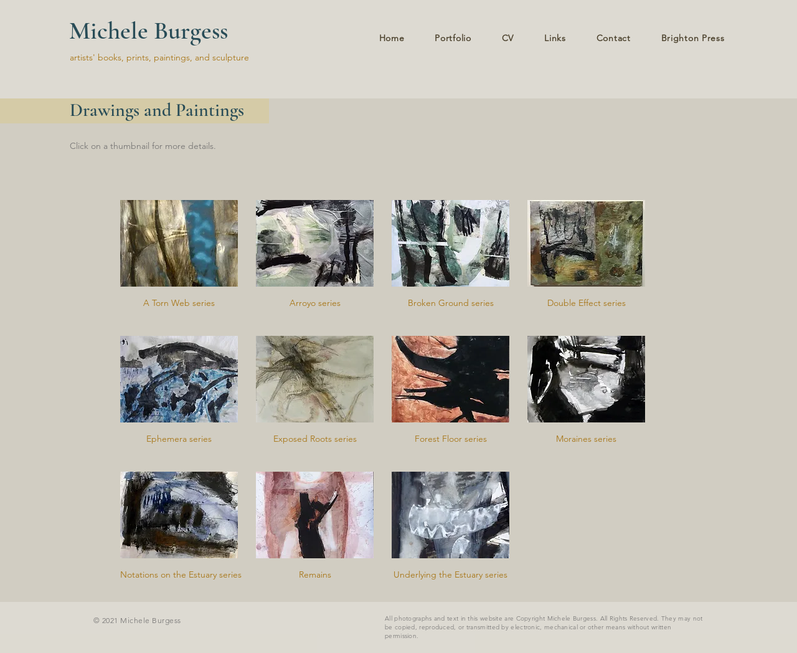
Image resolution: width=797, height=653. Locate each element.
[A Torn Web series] (179, 303)
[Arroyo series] (315, 303)
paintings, (174, 57)
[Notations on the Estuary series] (181, 575)
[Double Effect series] (586, 303)
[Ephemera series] (179, 439)
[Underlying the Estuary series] (450, 575)
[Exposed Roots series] (315, 439)
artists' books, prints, (110, 57)
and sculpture (222, 57)
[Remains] (315, 575)
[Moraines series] (586, 439)
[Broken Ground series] (450, 303)
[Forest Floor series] (450, 439)
